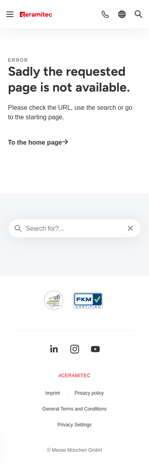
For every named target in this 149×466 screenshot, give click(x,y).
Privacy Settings (74, 425)
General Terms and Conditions (75, 409)
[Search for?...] (74, 228)
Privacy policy (89, 393)
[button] (105, 14)
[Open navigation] (10, 14)
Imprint (52, 393)
